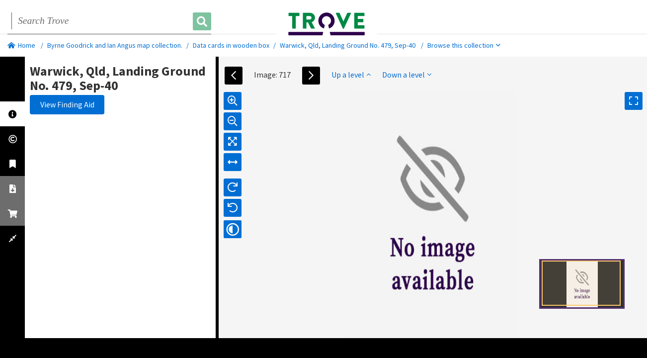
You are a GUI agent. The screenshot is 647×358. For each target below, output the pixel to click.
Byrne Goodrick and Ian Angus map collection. (114, 45)
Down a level (406, 75)
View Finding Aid (67, 104)
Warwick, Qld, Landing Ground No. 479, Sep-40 (347, 45)
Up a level (351, 75)
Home (21, 45)
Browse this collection (463, 45)
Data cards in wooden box (231, 45)
